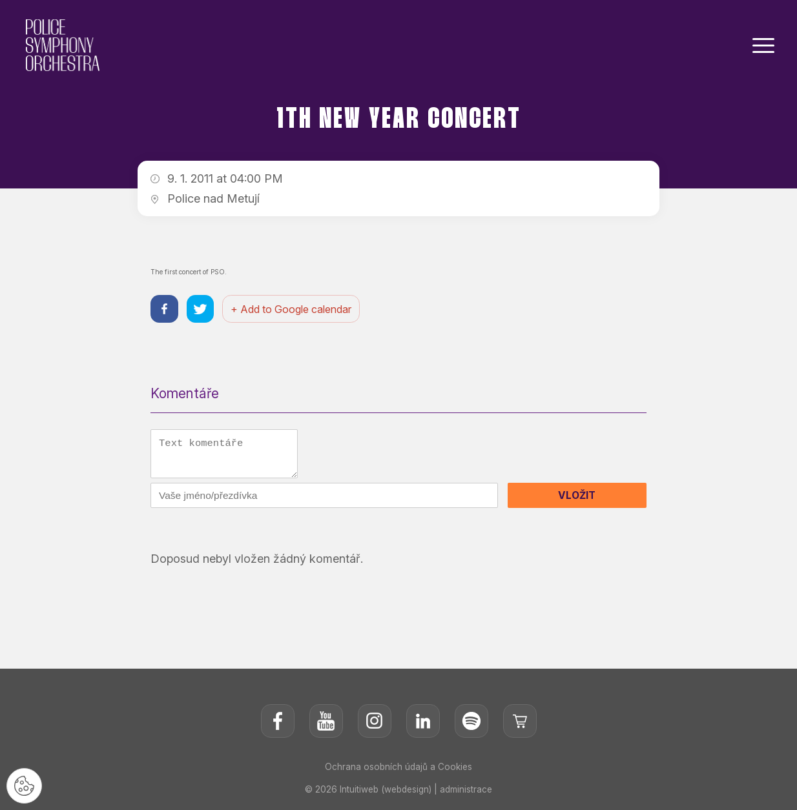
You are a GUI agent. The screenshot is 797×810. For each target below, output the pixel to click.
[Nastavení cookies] (25, 784)
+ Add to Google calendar (294, 309)
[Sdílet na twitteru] (202, 310)
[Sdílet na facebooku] (165, 310)
